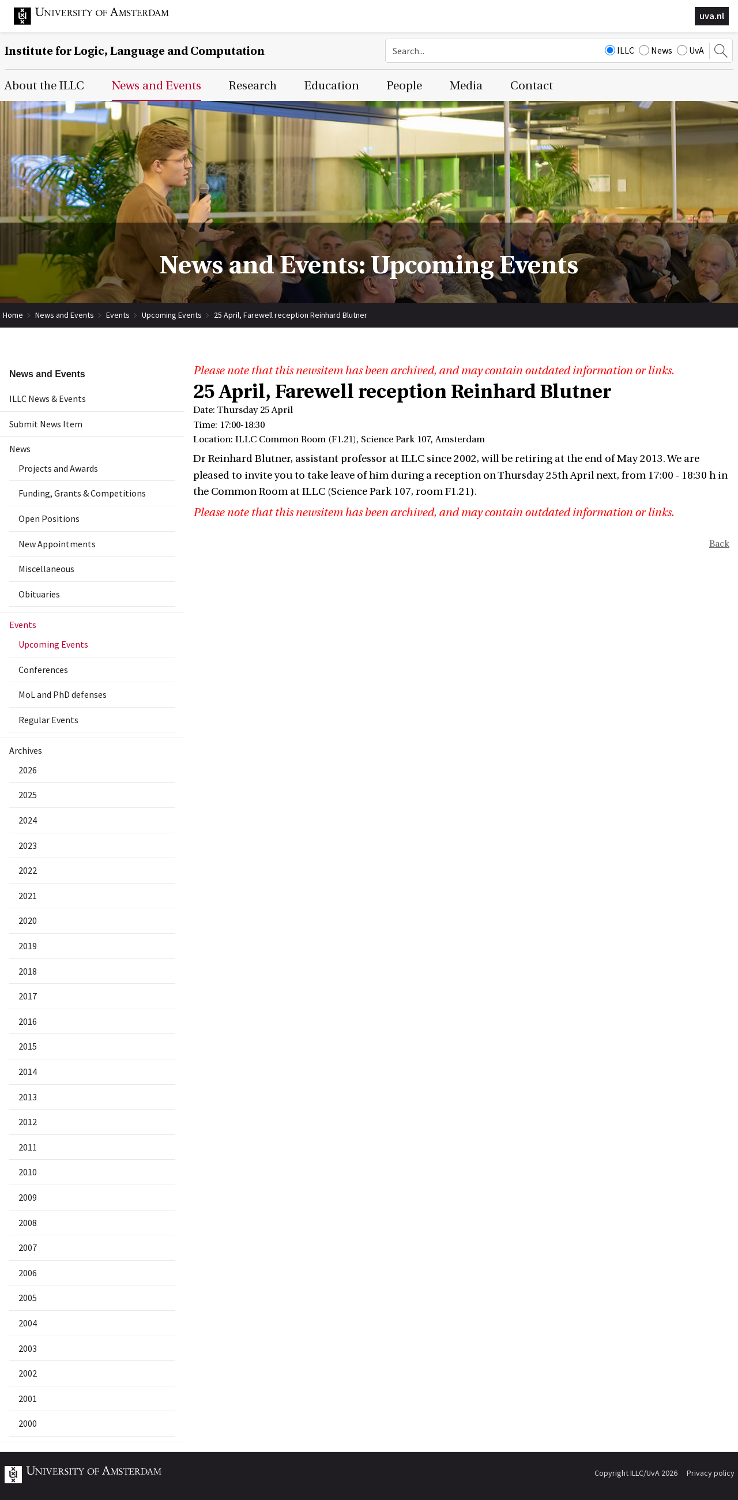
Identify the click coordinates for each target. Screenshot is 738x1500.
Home (13, 315)
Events (118, 315)
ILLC (619, 50)
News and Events (64, 315)
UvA (690, 50)
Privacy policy (711, 1473)
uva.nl (711, 15)
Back (719, 544)
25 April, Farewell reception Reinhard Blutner (290, 315)
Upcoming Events (172, 315)
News (655, 50)
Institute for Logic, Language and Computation (135, 51)
